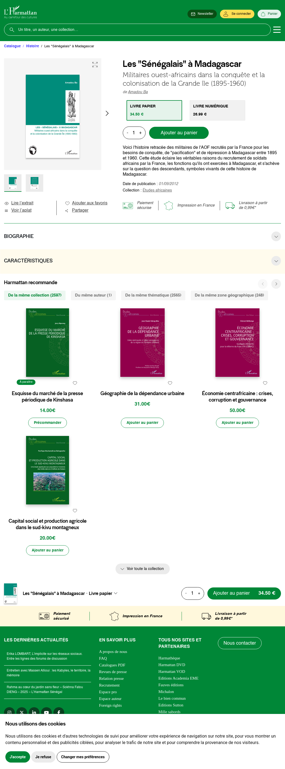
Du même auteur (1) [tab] (93, 295)
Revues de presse (113, 672)
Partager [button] (76, 210)
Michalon (166, 691)
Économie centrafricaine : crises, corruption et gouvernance (237, 396)
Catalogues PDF (112, 665)
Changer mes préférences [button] (83, 757)
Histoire (32, 46)
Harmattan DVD (171, 665)
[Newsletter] (202, 14)
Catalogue (12, 46)
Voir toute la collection (145, 569)
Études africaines (157, 190)
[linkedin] (34, 712)
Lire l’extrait (18, 203)
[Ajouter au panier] (142, 423)
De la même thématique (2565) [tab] (153, 295)
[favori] (75, 383)
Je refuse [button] (43, 757)
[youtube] (46, 712)
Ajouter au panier (179, 133)
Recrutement (109, 685)
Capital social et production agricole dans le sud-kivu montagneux (47, 524)
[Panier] (269, 14)
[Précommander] (47, 423)
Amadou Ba (138, 92)
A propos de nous (113, 651)
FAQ (103, 658)
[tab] (154, 110)
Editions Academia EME (178, 678)
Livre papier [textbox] (100, 593)
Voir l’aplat (17, 210)
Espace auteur (110, 698)
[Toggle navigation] (277, 30)
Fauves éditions (171, 685)
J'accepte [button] (18, 757)
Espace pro (108, 692)
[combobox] (105, 593)
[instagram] (9, 712)
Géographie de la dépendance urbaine (142, 393)
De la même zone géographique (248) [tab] (229, 295)
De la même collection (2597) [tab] (35, 295)
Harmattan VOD (171, 671)
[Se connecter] (237, 14)
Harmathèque (169, 658)
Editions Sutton (170, 705)
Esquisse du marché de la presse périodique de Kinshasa (47, 396)
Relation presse (111, 678)
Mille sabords (169, 712)
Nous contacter (239, 643)
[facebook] (58, 712)
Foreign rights (110, 705)
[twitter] (21, 712)
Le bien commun (172, 698)
